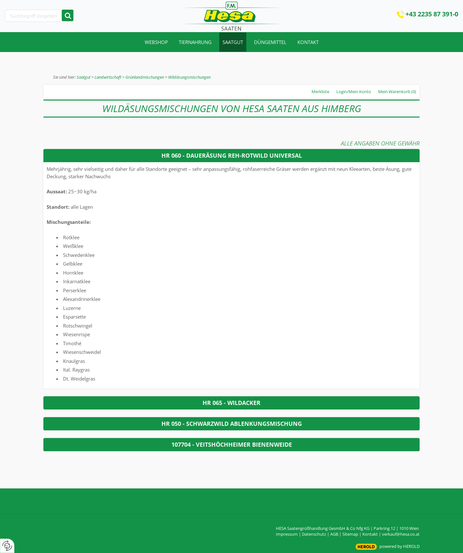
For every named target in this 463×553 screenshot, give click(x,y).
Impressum (287, 534)
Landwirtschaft (108, 77)
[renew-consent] (7, 546)
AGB (334, 534)
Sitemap (350, 534)
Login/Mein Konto (353, 91)
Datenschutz (314, 534)
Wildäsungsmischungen (189, 77)
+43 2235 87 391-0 (431, 14)
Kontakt (370, 534)
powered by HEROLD (399, 546)
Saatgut (83, 77)
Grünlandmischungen (144, 77)
